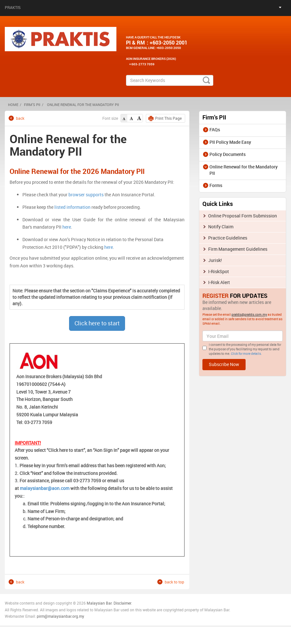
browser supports (86, 194)
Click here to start (97, 323)
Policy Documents (227, 154)
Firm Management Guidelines (237, 249)
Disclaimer (122, 603)
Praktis (13, 7)
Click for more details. (246, 353)
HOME (13, 104)
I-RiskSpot (218, 271)
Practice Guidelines (227, 238)
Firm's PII (32, 104)
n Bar (107, 603)
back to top (174, 581)
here (66, 227)
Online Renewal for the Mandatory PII (243, 170)
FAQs (214, 129)
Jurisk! (215, 260)
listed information (72, 207)
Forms (215, 185)
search (206, 80)
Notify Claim (220, 227)
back (20, 118)
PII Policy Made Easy (230, 142)
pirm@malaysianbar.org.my (60, 616)
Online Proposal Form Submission (242, 216)
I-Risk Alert (219, 282)
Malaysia (94, 603)
